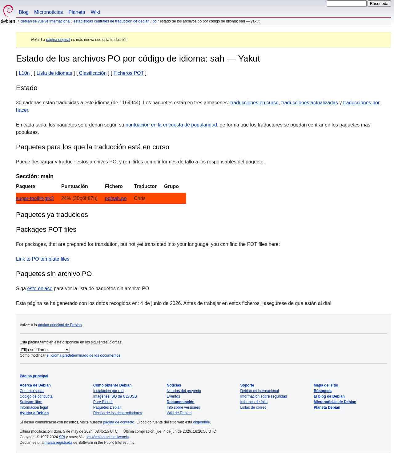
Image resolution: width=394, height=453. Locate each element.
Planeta (76, 12)
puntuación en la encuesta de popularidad (171, 124)
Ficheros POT (129, 73)
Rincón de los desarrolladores (117, 413)
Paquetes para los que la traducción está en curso (92, 147)
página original (58, 40)
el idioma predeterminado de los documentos (83, 355)
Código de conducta (36, 396)
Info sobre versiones (183, 407)
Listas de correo (253, 407)
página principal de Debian (60, 325)
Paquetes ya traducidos (52, 214)
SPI (62, 437)
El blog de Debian (329, 396)
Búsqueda (323, 391)
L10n (24, 73)
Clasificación (93, 73)
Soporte (247, 385)
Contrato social (32, 391)
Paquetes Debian (107, 407)
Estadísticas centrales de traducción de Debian (112, 21)
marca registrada (58, 442)
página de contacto (118, 422)
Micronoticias (48, 12)
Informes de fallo (253, 402)
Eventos (173, 396)
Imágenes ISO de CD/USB (115, 396)
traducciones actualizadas (309, 102)
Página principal (34, 376)
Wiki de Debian (179, 413)
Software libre (31, 402)
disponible (201, 422)
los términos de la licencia (107, 437)
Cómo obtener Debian (112, 385)
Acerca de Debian (35, 385)
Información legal (34, 407)
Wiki (95, 12)
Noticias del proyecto (184, 391)
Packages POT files (46, 229)
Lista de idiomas (54, 73)
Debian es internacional (259, 391)
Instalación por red (108, 391)
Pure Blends (103, 402)
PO (155, 21)
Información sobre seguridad (263, 396)
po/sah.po (116, 198)
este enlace (39, 288)
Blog (24, 12)
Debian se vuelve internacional (45, 21)
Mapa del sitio (326, 385)
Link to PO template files (42, 259)
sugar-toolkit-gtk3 (35, 198)
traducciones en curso (254, 102)
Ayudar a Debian (34, 413)
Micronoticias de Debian (335, 402)
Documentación (181, 402)
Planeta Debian (327, 407)
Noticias (174, 385)
